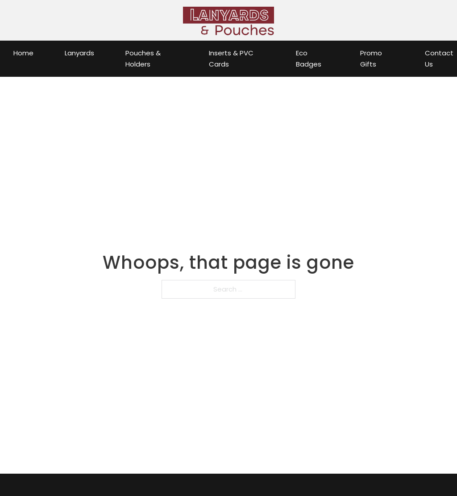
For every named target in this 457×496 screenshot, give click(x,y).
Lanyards (79, 53)
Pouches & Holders (143, 58)
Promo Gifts (371, 58)
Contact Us (439, 58)
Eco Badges (308, 58)
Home (23, 53)
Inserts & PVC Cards (231, 58)
